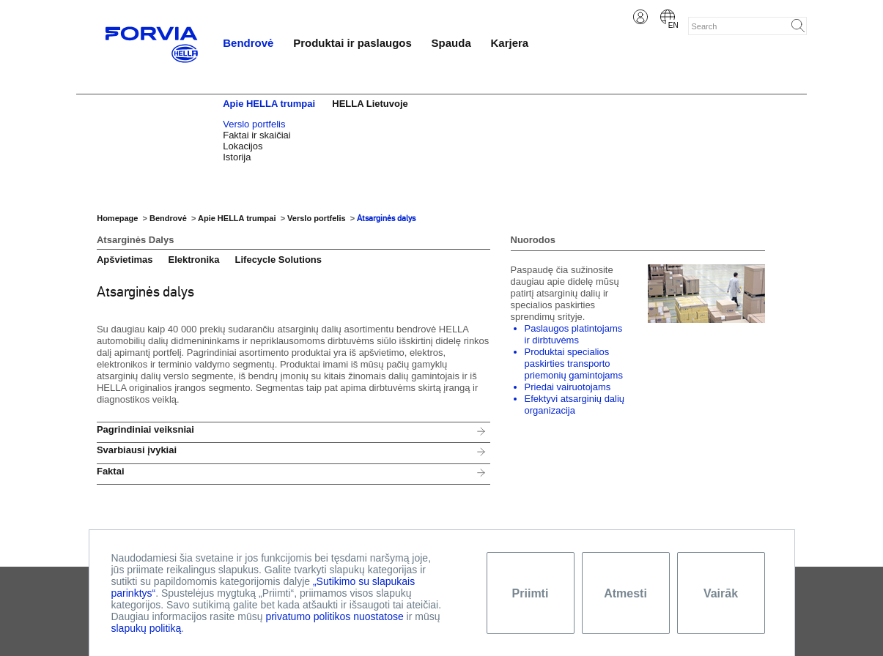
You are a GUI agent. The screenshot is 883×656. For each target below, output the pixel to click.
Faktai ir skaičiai (256, 135)
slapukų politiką (146, 628)
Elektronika (193, 259)
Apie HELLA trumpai (269, 103)
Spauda (451, 43)
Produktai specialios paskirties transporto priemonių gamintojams (574, 363)
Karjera (510, 43)
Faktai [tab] (111, 471)
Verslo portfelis (254, 124)
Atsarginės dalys (386, 218)
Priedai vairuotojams (568, 386)
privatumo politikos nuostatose (334, 616)
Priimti (530, 593)
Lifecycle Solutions (278, 259)
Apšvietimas (125, 259)
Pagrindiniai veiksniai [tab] (145, 429)
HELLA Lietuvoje (370, 103)
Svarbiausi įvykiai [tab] (137, 449)
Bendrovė (248, 43)
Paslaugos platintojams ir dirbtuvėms (574, 334)
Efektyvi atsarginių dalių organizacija (575, 404)
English (667, 17)
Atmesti (625, 593)
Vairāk (720, 593)
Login (640, 17)
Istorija (237, 157)
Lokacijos (242, 146)
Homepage (117, 218)
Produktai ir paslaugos (352, 43)
